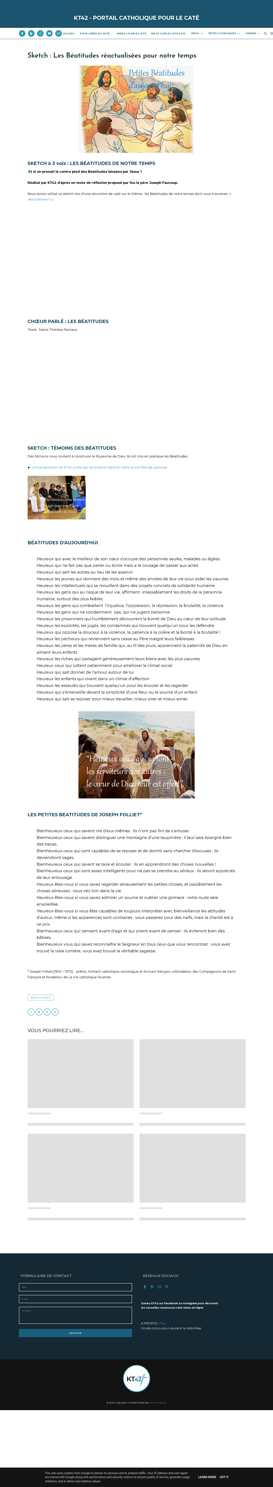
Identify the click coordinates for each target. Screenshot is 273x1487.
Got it (224, 1477)
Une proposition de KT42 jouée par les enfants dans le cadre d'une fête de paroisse (99, 467)
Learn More (207, 1477)
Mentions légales (158, 1405)
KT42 (161, 1323)
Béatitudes (40, 997)
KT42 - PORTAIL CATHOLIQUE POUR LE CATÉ (136, 18)
